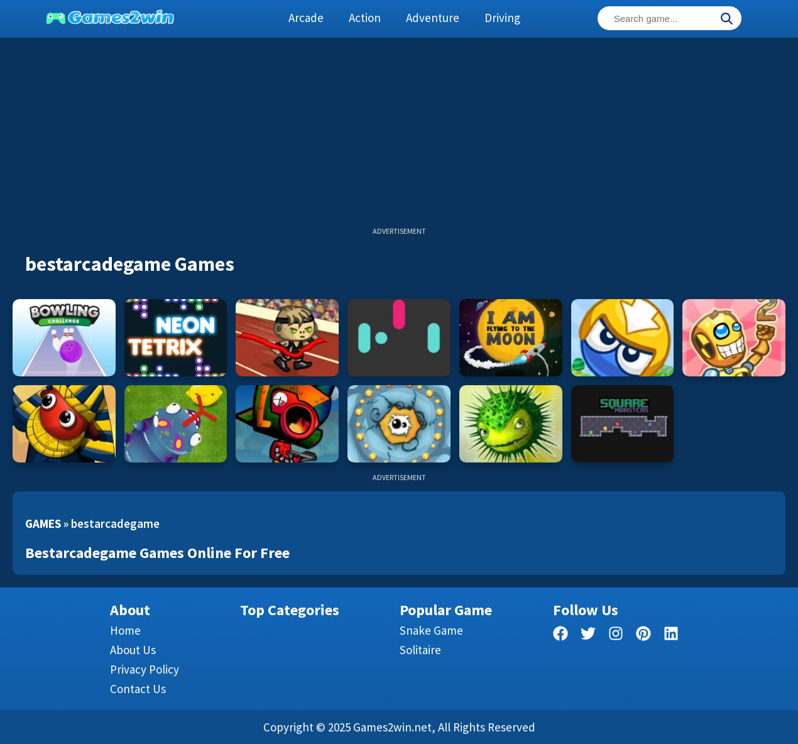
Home (125, 630)
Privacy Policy (144, 669)
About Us (133, 649)
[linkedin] (671, 635)
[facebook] (560, 635)
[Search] (726, 19)
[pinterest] (643, 635)
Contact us (138, 688)
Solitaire (420, 649)
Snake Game (431, 630)
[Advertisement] (399, 138)
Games (43, 523)
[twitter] (588, 635)
